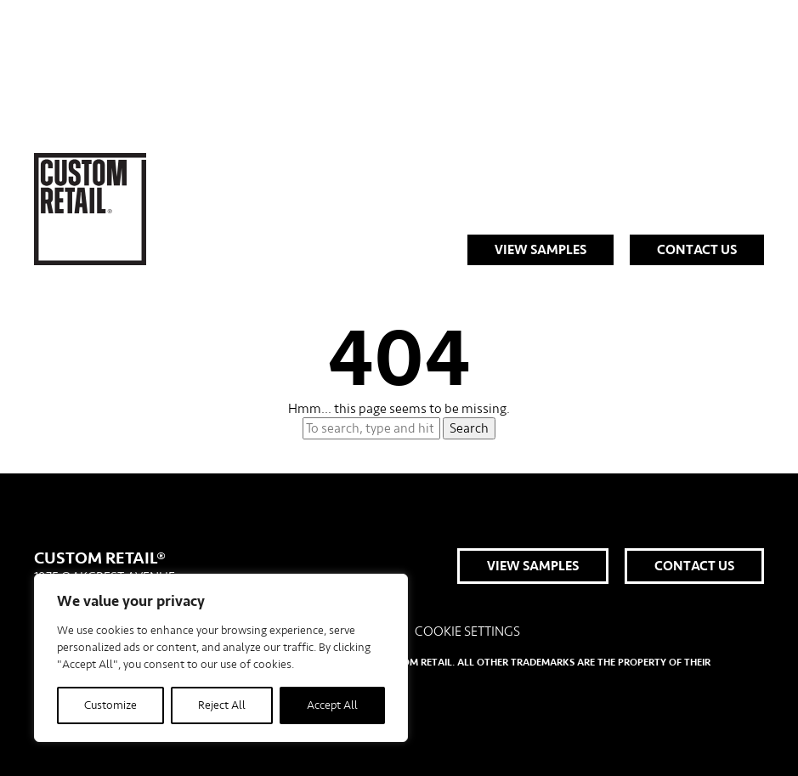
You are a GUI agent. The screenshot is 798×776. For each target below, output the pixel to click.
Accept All (332, 705)
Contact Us (697, 249)
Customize (110, 705)
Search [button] (469, 428)
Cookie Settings (467, 631)
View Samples (540, 249)
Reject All (222, 705)
